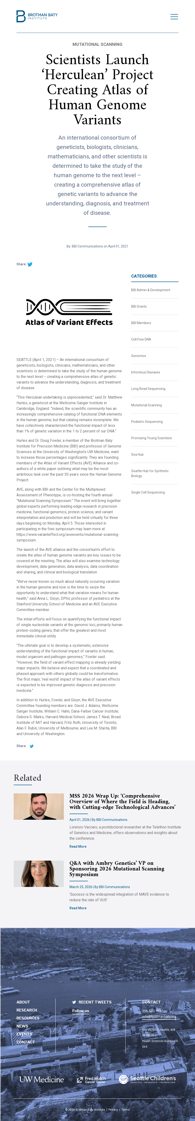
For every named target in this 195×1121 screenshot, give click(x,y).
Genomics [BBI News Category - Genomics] (138, 356)
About (23, 1002)
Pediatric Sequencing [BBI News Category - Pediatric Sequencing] (147, 421)
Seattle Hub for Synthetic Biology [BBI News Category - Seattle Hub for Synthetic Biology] (150, 473)
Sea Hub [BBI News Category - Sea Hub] (137, 454)
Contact (25, 1042)
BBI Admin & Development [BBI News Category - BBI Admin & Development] (150, 290)
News (22, 1026)
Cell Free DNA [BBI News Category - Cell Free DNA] (141, 339)
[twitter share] (29, 264)
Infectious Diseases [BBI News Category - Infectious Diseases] (145, 372)
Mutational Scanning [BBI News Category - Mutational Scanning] (146, 405)
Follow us (80, 1011)
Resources (28, 1018)
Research (26, 1010)
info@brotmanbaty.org (159, 1017)
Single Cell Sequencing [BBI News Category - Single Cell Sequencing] (148, 492)
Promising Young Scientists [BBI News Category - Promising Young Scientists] (151, 438)
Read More (77, 846)
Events (24, 1034)
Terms (126, 1109)
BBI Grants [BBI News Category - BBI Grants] (139, 306)
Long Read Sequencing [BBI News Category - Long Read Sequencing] (148, 389)
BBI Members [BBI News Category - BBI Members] (141, 323)
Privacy (113, 1109)
